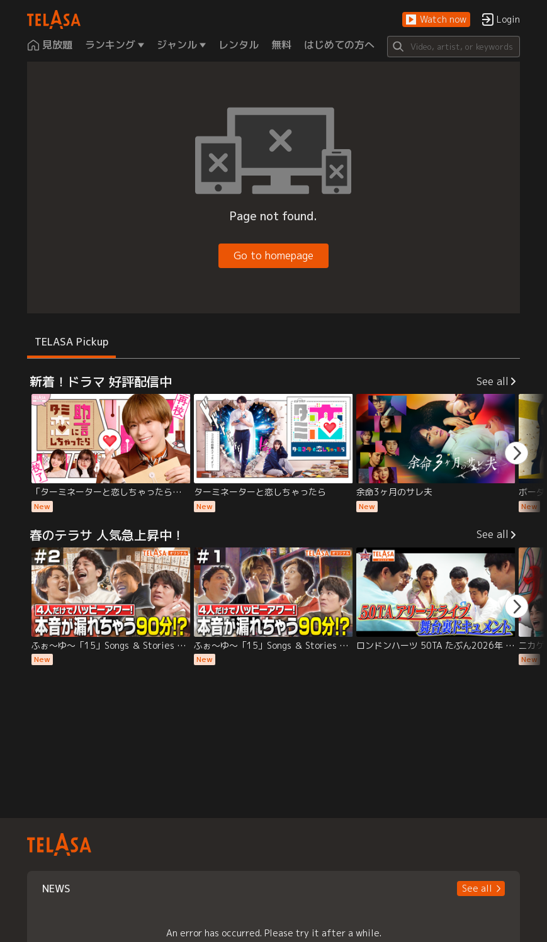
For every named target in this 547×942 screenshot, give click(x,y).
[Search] (453, 46)
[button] (436, 20)
